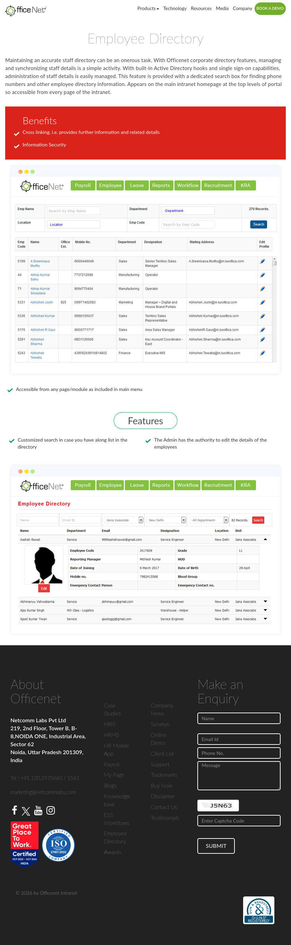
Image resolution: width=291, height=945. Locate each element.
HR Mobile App (116, 749)
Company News (162, 709)
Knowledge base (117, 800)
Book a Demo (270, 8)
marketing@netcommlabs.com (43, 792)
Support (160, 764)
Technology (175, 8)
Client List (162, 753)
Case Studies (112, 709)
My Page (114, 774)
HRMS (111, 734)
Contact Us (164, 806)
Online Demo (158, 738)
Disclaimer (163, 796)
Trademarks (164, 774)
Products (148, 8)
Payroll (111, 764)
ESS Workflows (116, 818)
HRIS (110, 724)
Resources (201, 8)
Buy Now (161, 785)
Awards (112, 852)
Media (222, 8)
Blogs (110, 785)
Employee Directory (115, 837)
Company (242, 8)
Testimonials (165, 817)
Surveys (160, 724)
